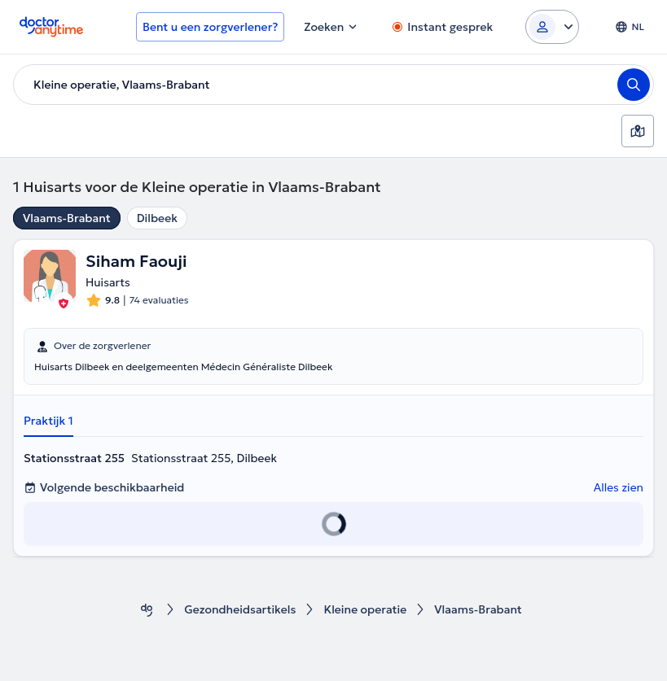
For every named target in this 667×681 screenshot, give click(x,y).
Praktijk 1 (48, 420)
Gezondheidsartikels (240, 610)
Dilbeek (157, 218)
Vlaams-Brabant (67, 218)
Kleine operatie (364, 610)
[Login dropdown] (552, 27)
